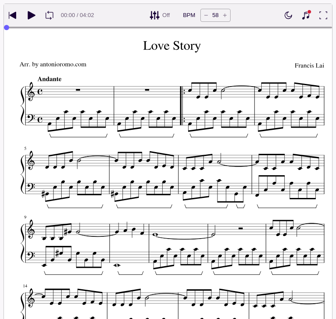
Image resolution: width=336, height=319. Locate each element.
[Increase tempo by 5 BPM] (224, 15)
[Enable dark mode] (288, 15)
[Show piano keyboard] (306, 15)
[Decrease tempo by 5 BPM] (206, 15)
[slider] (6, 27)
